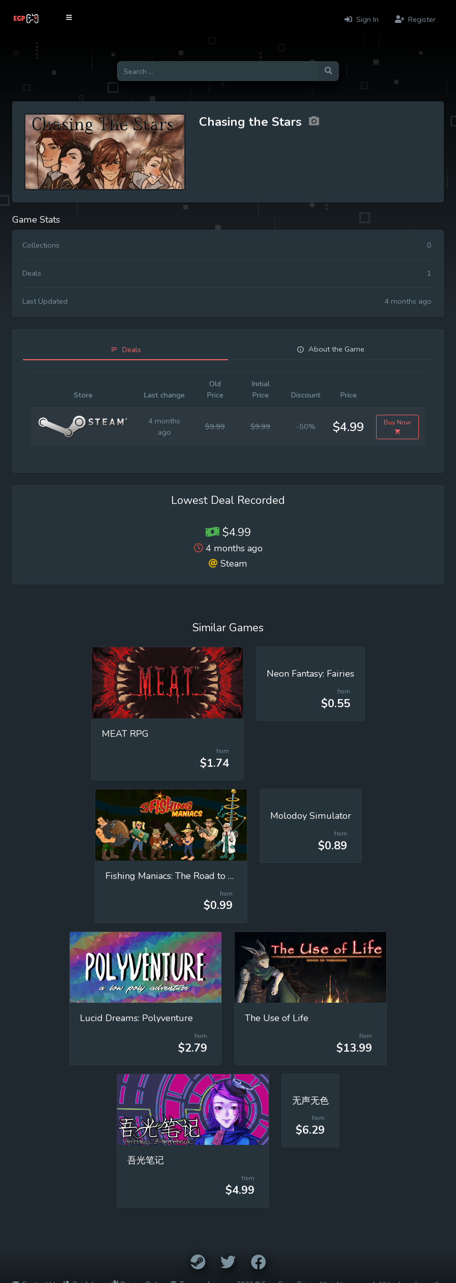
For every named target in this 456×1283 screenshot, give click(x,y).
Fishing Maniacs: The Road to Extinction (187, 876)
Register (415, 19)
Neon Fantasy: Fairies (310, 673)
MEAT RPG (125, 734)
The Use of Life (276, 1018)
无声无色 (310, 1100)
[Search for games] (217, 71)
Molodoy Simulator (310, 816)
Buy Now (397, 427)
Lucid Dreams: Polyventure (136, 1018)
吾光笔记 (145, 1160)
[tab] (125, 350)
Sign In (362, 19)
